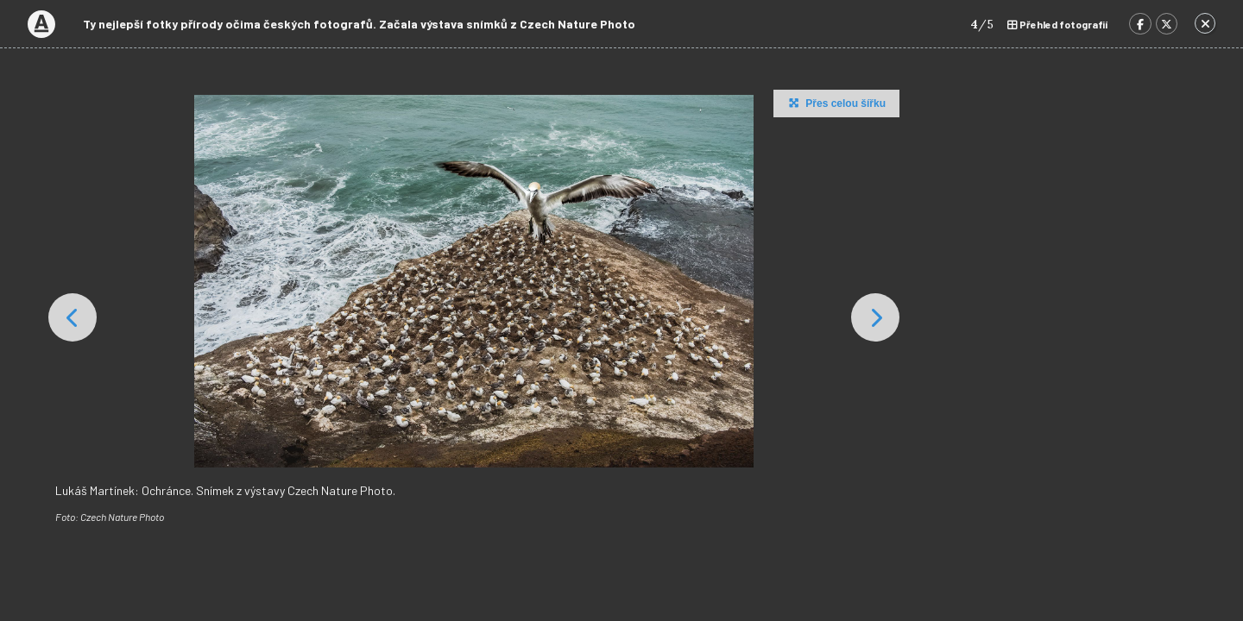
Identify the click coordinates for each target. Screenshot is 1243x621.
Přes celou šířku (835, 102)
